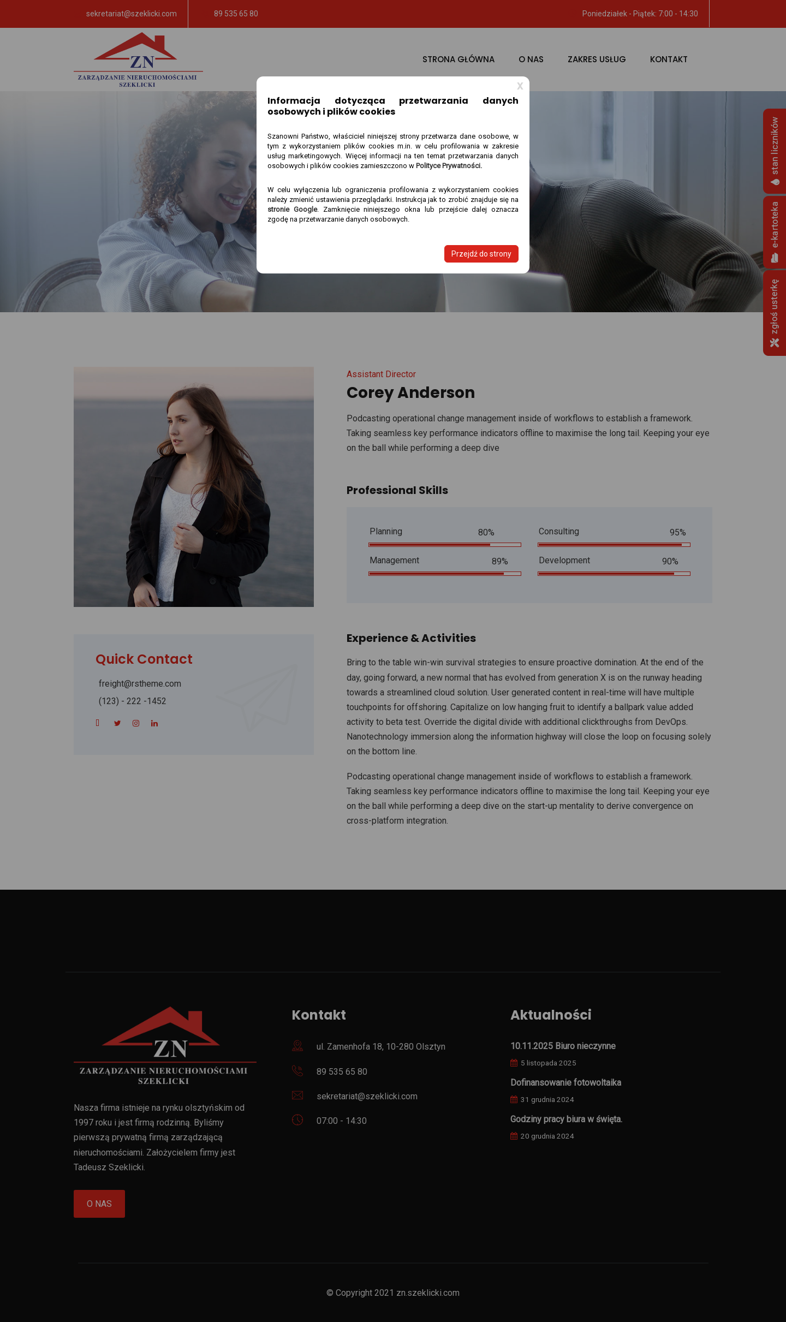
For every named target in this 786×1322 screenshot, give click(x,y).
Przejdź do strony (481, 253)
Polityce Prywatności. (449, 166)
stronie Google (292, 209)
